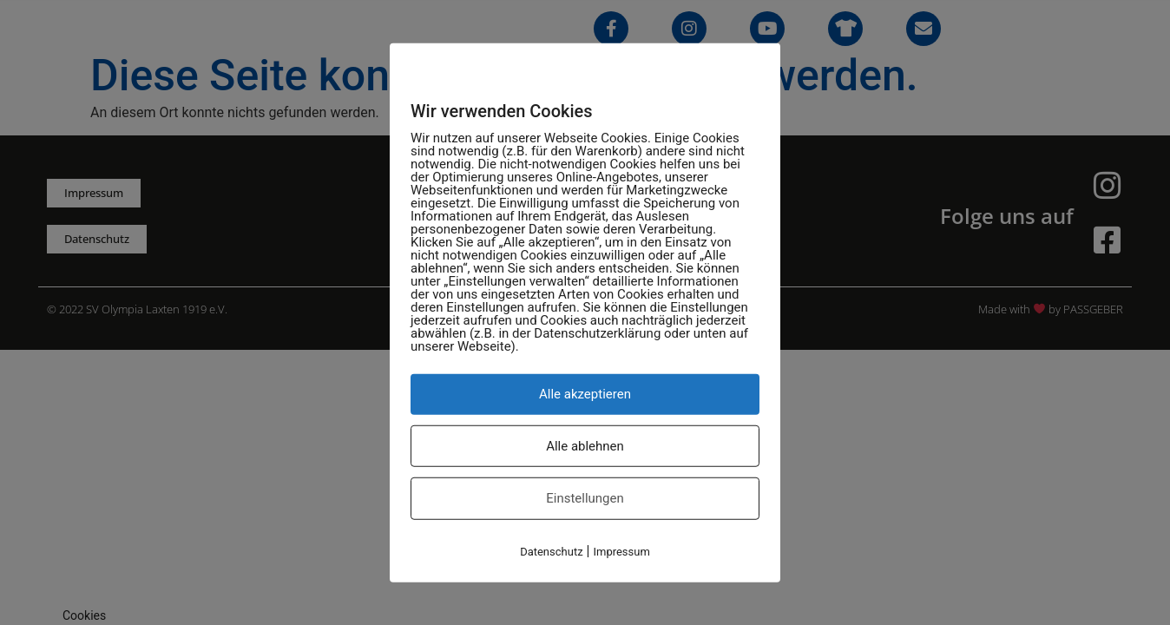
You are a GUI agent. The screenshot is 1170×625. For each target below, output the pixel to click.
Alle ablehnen (585, 445)
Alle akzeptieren (585, 394)
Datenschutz (551, 550)
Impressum (621, 550)
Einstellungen (585, 498)
